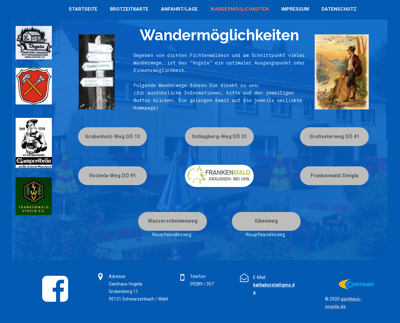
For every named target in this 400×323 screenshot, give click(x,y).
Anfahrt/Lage (179, 9)
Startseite (83, 9)
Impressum (295, 9)
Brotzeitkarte (129, 9)
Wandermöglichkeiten (239, 9)
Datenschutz (339, 9)
